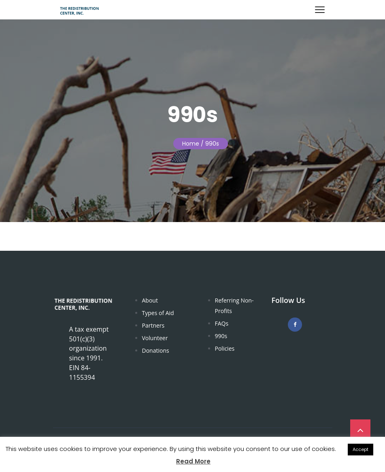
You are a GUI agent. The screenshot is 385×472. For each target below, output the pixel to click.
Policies (225, 348)
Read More (193, 461)
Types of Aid (158, 313)
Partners (153, 325)
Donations (155, 350)
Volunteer (155, 338)
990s (221, 336)
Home (190, 144)
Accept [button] (360, 449)
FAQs (222, 323)
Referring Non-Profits (234, 305)
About (150, 300)
